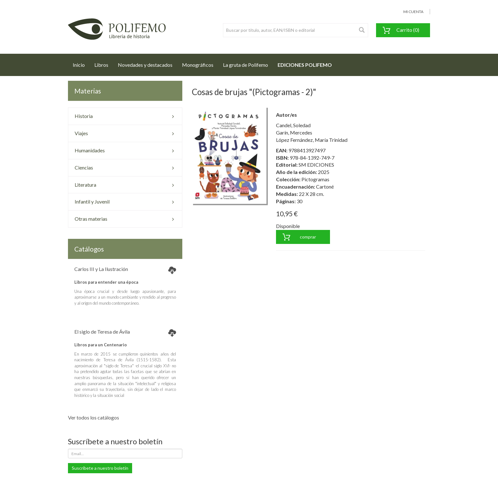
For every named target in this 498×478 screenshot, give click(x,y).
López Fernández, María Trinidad (311, 140)
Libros (101, 65)
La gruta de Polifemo (245, 65)
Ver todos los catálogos (93, 417)
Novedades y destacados (145, 65)
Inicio (81, 63)
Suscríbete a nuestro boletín (100, 468)
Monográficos (197, 65)
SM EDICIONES (316, 165)
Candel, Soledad (293, 125)
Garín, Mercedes (294, 132)
